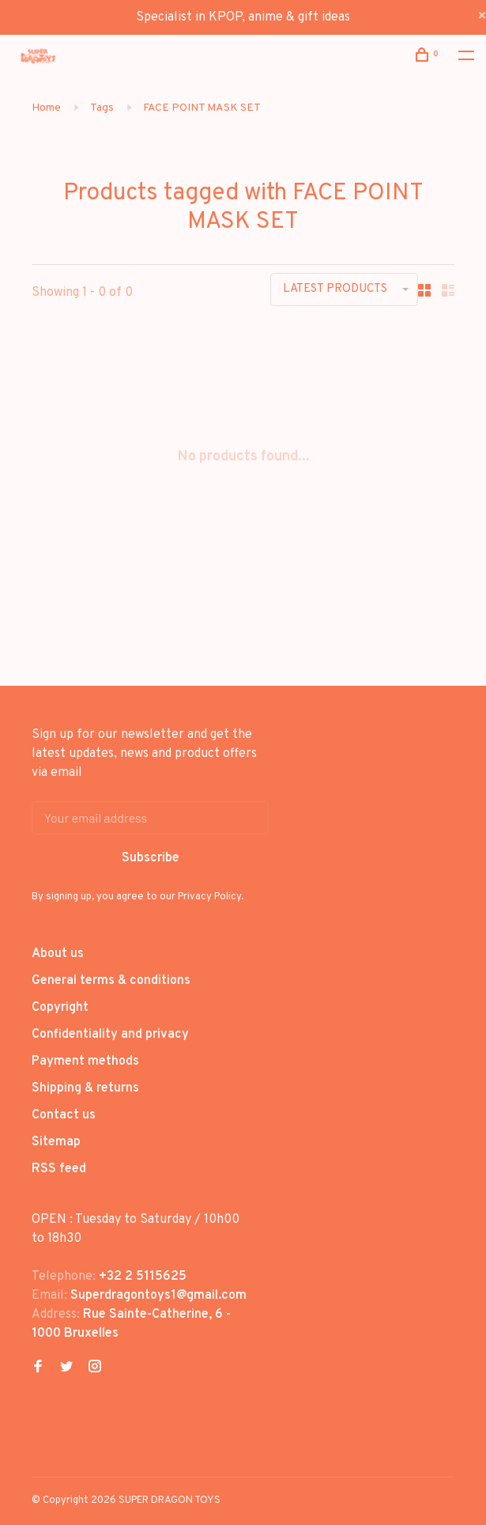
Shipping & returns (85, 1088)
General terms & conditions (111, 981)
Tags (102, 108)
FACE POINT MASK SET (202, 108)
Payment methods (85, 1061)
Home (46, 108)
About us (58, 954)
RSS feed (59, 1169)
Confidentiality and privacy (110, 1035)
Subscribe (150, 858)
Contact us (64, 1115)
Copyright (60, 1008)
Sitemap (56, 1142)
